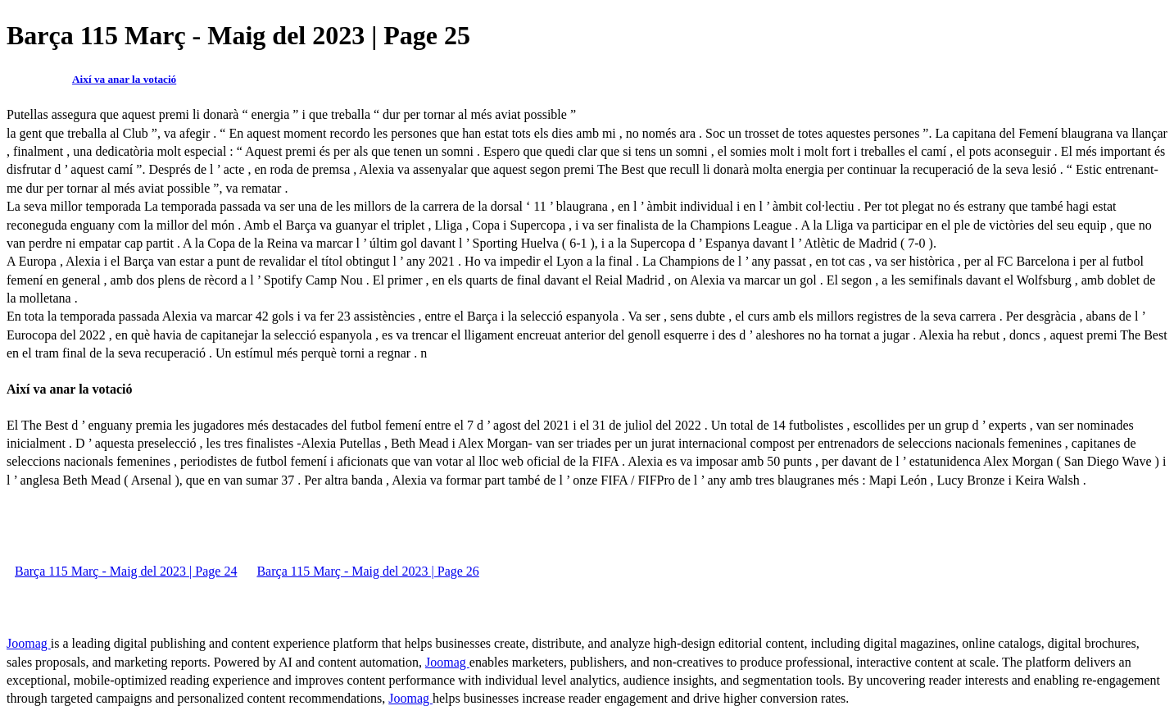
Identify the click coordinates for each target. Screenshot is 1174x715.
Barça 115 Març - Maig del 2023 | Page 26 (367, 571)
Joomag (29, 643)
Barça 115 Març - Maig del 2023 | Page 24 (126, 571)
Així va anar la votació (124, 79)
